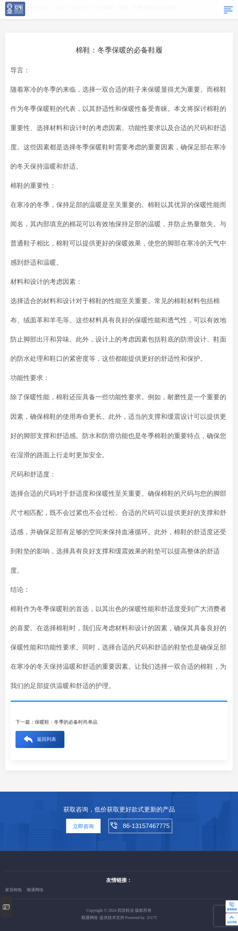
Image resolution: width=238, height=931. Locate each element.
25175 (152, 917)
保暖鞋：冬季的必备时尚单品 (66, 722)
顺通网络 (35, 889)
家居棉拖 (13, 889)
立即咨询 (83, 826)
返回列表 (46, 739)
